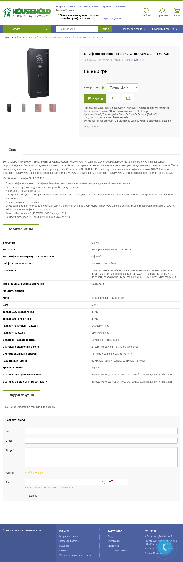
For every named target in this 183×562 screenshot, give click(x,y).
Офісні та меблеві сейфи (36, 37)
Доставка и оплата (88, 6)
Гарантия (107, 6)
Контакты (120, 6)
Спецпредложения (133, 29)
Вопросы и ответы (65, 6)
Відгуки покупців (21, 395)
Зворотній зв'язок (154, 553)
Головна (7, 37)
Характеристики (21, 229)
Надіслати (33, 495)
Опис (13, 149)
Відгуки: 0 (118, 60)
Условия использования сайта (75, 555)
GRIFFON (139, 59)
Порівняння (114, 546)
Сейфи (17, 37)
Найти (105, 29)
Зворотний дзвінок (111, 18)
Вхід (110, 536)
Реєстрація (114, 541)
